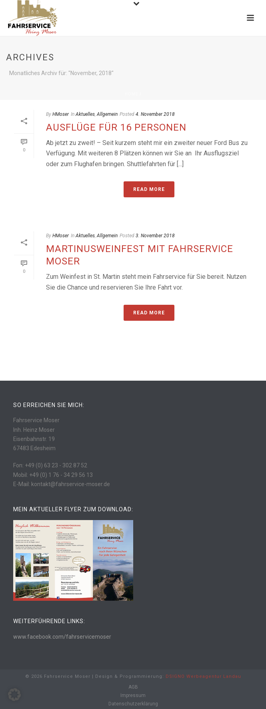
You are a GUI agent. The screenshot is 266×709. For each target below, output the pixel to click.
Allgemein (107, 114)
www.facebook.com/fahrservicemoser (62, 637)
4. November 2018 (155, 114)
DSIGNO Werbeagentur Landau (203, 676)
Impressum (133, 695)
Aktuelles (85, 114)
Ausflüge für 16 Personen (116, 127)
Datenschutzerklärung (133, 704)
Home (131, 94)
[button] (14, 694)
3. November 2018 (155, 235)
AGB (133, 687)
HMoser (60, 114)
